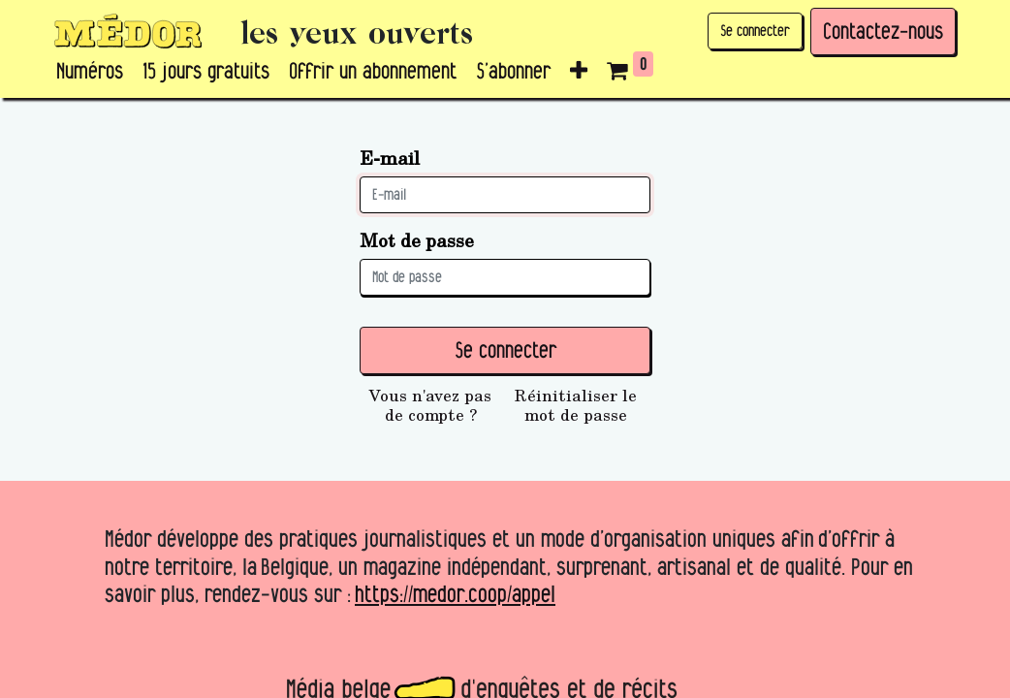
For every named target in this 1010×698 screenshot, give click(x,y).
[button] (578, 71)
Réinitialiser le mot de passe (576, 405)
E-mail (390, 157)
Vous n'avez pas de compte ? (430, 405)
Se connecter (755, 30)
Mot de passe (417, 240)
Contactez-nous (883, 31)
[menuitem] (90, 71)
